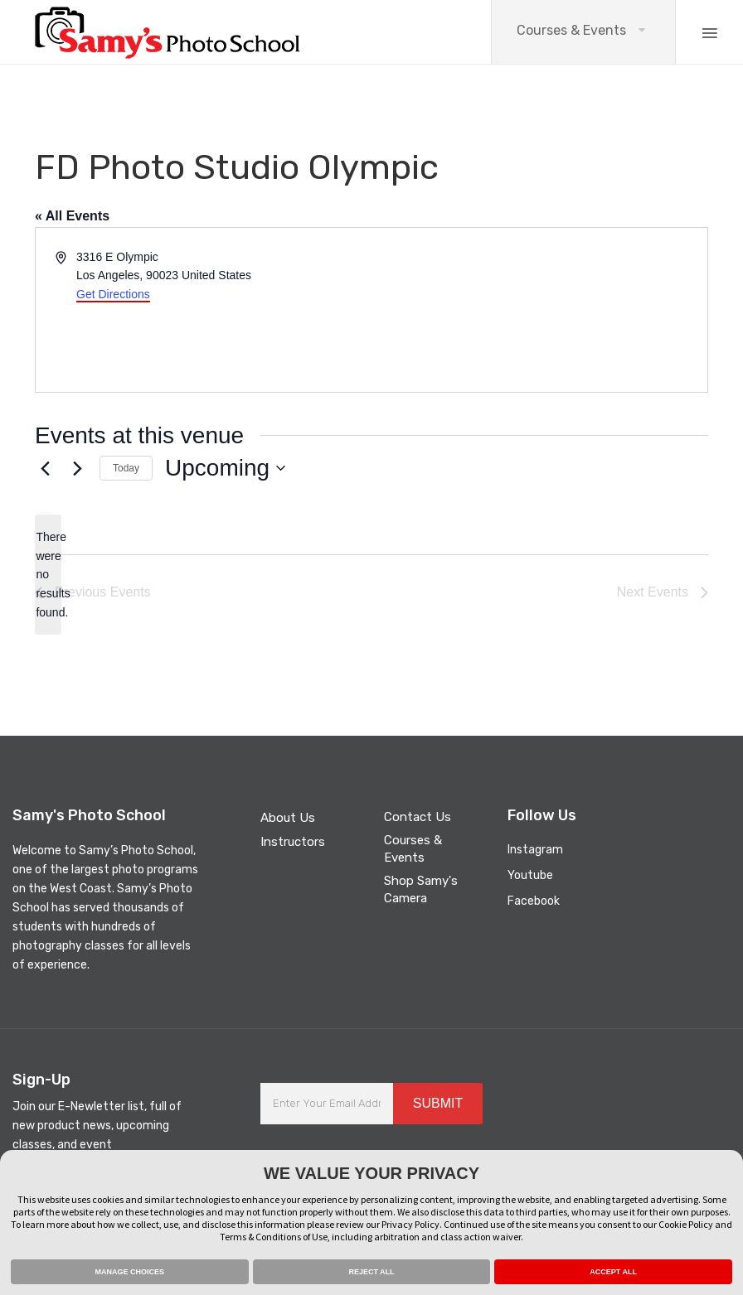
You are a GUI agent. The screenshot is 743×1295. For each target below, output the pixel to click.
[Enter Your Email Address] (326, 1103)
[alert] (48, 575)
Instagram (535, 850)
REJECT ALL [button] (371, 1272)
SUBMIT (438, 1103)
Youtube (530, 875)
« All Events (72, 216)
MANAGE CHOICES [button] (130, 1272)
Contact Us (417, 816)
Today (126, 468)
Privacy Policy (410, 1224)
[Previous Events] (45, 468)
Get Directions (113, 294)
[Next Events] (77, 468)
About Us (287, 817)
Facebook (533, 901)
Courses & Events (571, 30)
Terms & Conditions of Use (274, 1236)
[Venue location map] (538, 310)
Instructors (292, 841)
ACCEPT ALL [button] (613, 1272)
